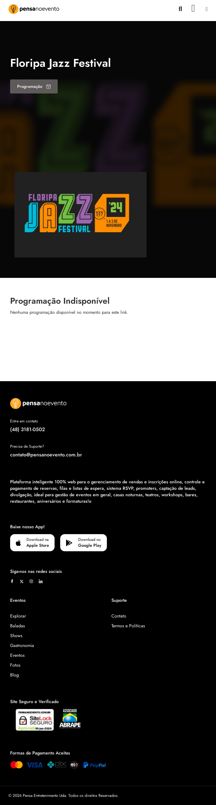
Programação (34, 86)
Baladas (17, 626)
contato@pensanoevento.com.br (46, 454)
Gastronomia (22, 645)
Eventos (17, 655)
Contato (118, 616)
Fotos (15, 665)
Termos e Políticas (128, 626)
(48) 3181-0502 (27, 429)
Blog (14, 675)
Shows (16, 635)
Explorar (18, 616)
